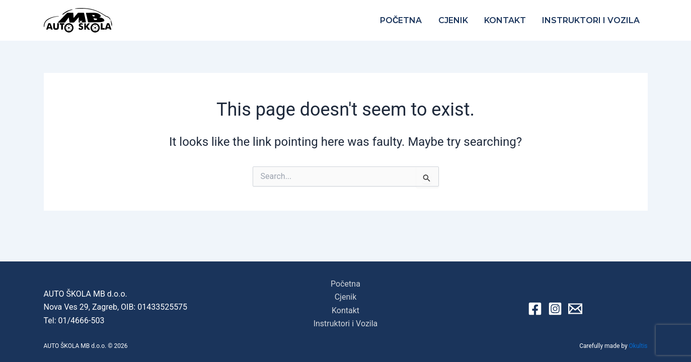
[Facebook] (535, 309)
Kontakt (505, 20)
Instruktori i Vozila (591, 20)
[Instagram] (555, 309)
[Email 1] (575, 309)
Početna (401, 20)
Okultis (638, 345)
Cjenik (453, 20)
